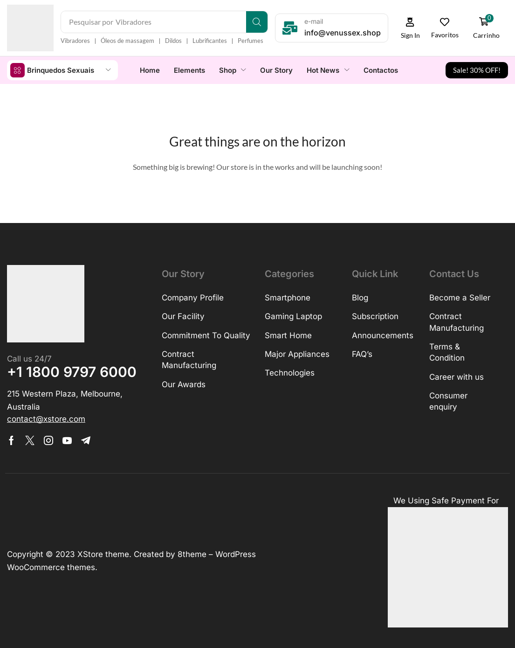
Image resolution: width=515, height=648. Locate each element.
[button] (411, 28)
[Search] (257, 22)
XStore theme (103, 553)
